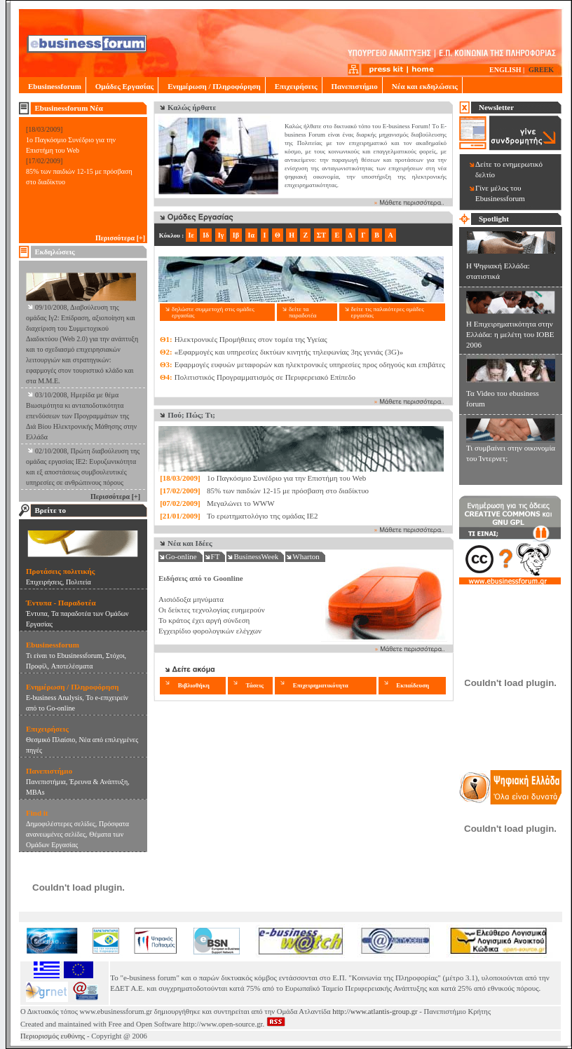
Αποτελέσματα (72, 666)
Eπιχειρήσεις (44, 582)
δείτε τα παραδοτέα (302, 312)
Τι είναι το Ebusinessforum (64, 655)
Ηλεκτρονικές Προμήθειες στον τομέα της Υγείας (251, 339)
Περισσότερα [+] (120, 238)
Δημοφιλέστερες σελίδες (60, 824)
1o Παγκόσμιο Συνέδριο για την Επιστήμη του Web (286, 478)
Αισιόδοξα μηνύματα (191, 599)
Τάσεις (254, 685)
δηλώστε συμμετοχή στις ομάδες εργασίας (213, 312)
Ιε (191, 235)
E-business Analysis (54, 697)
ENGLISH (505, 70)
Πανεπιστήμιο (352, 86)
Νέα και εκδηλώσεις (422, 86)
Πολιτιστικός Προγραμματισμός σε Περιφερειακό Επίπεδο (265, 377)
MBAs (35, 792)
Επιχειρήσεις (294, 86)
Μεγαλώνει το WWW (241, 503)
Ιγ (221, 235)
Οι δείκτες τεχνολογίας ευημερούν (211, 609)
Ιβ (236, 235)
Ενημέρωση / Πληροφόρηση (211, 86)
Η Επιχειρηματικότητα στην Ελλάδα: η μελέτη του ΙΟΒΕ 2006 (510, 334)
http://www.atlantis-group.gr (374, 1011)
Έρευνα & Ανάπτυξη (98, 782)
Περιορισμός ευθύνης (52, 1036)
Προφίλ (37, 666)
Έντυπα (37, 613)
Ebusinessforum (52, 86)
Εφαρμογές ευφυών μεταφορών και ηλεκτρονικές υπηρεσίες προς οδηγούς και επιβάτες (310, 364)
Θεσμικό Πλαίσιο (50, 739)
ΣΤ (321, 235)
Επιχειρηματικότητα (320, 685)
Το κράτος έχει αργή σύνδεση (204, 620)
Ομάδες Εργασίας (122, 86)
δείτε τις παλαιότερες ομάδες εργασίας (387, 312)
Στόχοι (115, 655)
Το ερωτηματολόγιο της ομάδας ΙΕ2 (262, 516)
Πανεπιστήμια (46, 782)
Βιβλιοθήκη (194, 685)
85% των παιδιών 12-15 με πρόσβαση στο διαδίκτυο (288, 490)
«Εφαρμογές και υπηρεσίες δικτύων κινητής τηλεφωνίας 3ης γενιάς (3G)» (289, 352)
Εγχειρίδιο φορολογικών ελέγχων (209, 630)
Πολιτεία (78, 582)
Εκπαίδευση (412, 685)
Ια (251, 235)
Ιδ (206, 235)
